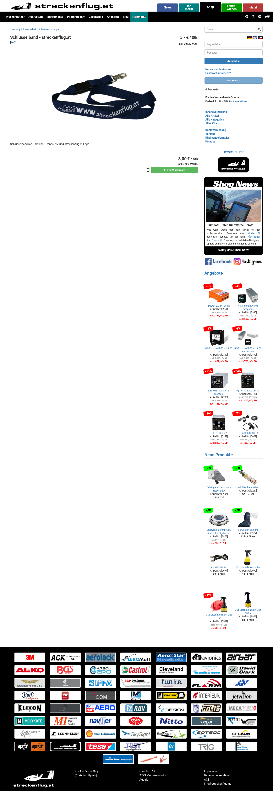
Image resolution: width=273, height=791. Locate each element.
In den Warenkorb (174, 170)
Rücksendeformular (217, 137)
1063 (14, 42)
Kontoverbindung (215, 130)
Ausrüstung (35, 17)
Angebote (113, 17)
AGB (207, 779)
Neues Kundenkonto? (218, 69)
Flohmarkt (139, 17)
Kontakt (210, 141)
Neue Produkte (219, 454)
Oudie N (254, 233)
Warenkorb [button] (233, 80)
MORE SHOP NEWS (238, 250)
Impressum (211, 771)
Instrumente (55, 17)
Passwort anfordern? (218, 73)
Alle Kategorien (214, 119)
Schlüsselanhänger (49, 29)
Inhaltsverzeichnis (216, 111)
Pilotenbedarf (76, 17)
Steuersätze (239, 101)
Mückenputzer (15, 17)
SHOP (221, 250)
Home (15, 29)
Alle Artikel (212, 115)
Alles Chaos (212, 123)
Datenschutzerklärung (218, 775)
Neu (125, 17)
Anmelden (233, 61)
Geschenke (96, 17)
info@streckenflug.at (217, 783)
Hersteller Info (233, 152)
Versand (210, 133)
